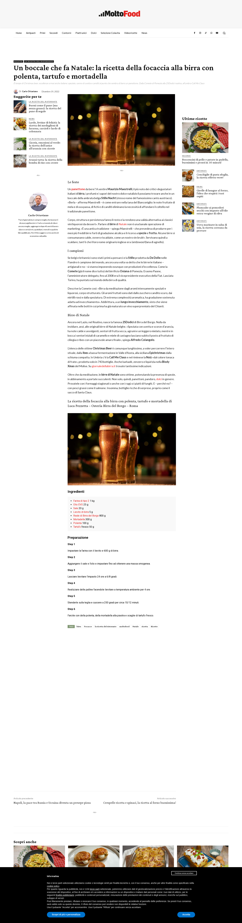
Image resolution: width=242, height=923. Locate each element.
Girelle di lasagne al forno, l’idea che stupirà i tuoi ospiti (212, 193)
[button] (224, 33)
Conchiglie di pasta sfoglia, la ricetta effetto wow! (212, 176)
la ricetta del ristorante (105, 626)
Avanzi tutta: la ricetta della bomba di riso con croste (45, 161)
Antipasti (202, 171)
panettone (78, 189)
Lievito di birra (81, 511)
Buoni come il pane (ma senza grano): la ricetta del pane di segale (45, 108)
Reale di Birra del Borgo (86, 515)
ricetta (145, 626)
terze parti (95, 889)
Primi (200, 187)
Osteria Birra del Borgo (108, 406)
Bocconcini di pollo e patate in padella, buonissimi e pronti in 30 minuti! (205, 161)
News (32, 119)
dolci (159, 379)
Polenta (77, 523)
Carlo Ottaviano (30, 91)
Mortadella (79, 519)
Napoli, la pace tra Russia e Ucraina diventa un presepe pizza (52, 802)
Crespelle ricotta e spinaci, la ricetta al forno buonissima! (139, 802)
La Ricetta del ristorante (39, 61)
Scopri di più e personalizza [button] (66, 914)
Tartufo (77, 526)
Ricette (18, 61)
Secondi (186, 156)
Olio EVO (78, 504)
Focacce (88, 626)
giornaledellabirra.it (103, 366)
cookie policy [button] (53, 886)
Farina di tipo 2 (81, 500)
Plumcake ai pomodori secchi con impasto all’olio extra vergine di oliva (212, 210)
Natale (123, 224)
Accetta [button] (186, 914)
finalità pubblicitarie (65, 895)
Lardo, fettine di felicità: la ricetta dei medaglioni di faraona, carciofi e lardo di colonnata (44, 127)
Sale (75, 508)
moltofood (124, 626)
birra (79, 626)
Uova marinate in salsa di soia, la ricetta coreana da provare (212, 227)
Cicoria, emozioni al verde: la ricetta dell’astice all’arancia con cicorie (44, 145)
